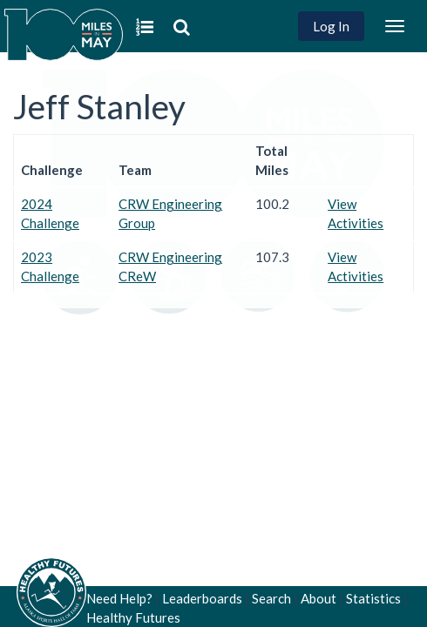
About (318, 598)
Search (271, 598)
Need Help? (119, 598)
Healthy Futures (133, 617)
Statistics (373, 598)
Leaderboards (202, 598)
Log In (331, 26)
